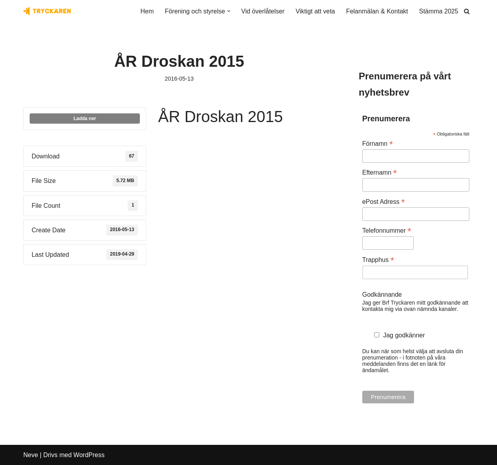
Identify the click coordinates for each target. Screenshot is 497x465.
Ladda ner (84, 119)
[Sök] (467, 11)
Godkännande (382, 294)
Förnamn (377, 143)
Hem (146, 11)
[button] (228, 11)
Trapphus (378, 259)
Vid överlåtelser (262, 11)
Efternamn (379, 172)
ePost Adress (383, 201)
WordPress (89, 455)
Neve (30, 455)
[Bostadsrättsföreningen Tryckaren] (47, 11)
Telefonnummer (386, 230)
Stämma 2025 (438, 11)
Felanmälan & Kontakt (377, 11)
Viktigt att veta (315, 11)
